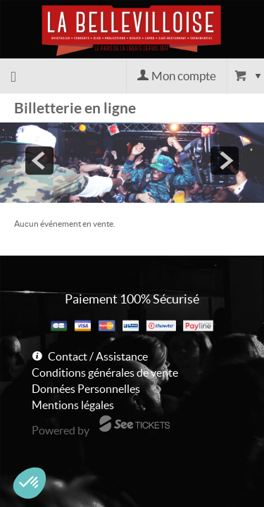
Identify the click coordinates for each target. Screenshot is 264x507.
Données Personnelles (86, 388)
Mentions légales (73, 405)
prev (39, 160)
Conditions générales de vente (105, 372)
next (224, 160)
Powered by (60, 430)
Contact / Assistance (98, 356)
